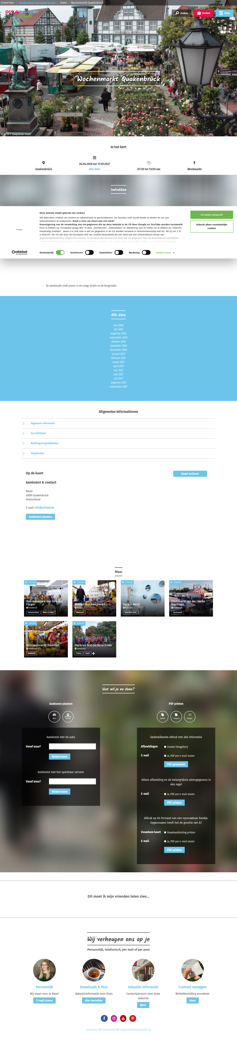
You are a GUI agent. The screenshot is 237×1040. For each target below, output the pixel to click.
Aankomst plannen (40, 517)
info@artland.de (44, 507)
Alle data (94, 169)
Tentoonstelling (33, 612)
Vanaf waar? (33, 746)
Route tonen (59, 756)
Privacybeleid (109, 1029)
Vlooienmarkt (178, 612)
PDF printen (174, 802)
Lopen (88, 653)
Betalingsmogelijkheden (44, 443)
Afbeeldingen (149, 746)
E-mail (145, 755)
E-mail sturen (44, 1000)
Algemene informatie (43, 423)
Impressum (92, 1029)
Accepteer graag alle (212, 8)
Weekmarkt (80, 612)
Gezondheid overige (132, 612)
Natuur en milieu (49, 612)
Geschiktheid (38, 433)
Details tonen (163, 46)
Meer (143, 1005)
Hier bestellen (93, 1000)
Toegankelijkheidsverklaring (135, 1029)
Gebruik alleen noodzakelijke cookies (211, 20)
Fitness (78, 653)
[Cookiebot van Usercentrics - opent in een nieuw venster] (19, 46)
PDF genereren (176, 764)
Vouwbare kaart (151, 832)
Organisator (37, 453)
